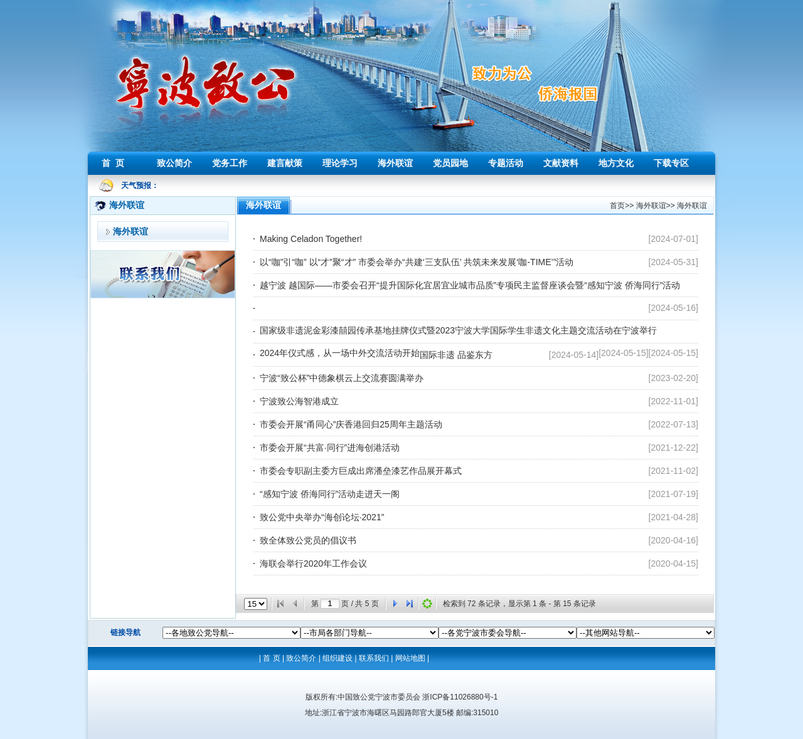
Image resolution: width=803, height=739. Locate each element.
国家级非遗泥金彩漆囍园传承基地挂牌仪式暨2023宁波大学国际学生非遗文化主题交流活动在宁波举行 (458, 330)
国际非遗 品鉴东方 (456, 355)
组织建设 (337, 658)
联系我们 (374, 658)
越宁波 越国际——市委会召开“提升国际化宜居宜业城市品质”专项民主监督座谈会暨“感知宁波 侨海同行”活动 (470, 285)
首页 (617, 205)
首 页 (113, 163)
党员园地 (450, 163)
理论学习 (340, 163)
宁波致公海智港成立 (299, 401)
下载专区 (671, 163)
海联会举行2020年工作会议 (313, 563)
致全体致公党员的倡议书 (308, 540)
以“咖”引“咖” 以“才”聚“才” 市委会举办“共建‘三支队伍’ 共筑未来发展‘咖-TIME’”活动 (416, 262)
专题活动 (505, 163)
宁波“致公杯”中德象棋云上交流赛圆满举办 (341, 378)
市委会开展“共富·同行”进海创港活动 (330, 448)
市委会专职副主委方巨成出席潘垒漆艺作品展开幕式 (361, 471)
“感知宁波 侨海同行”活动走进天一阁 (330, 494)
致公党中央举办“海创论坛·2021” (322, 517)
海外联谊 (395, 163)
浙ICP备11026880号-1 (459, 697)
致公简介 (174, 163)
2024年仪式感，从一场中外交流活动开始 (340, 353)
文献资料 (560, 163)
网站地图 (410, 658)
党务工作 (229, 163)
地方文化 (616, 163)
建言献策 (284, 163)
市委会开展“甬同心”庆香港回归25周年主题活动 (351, 424)
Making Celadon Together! (311, 239)
